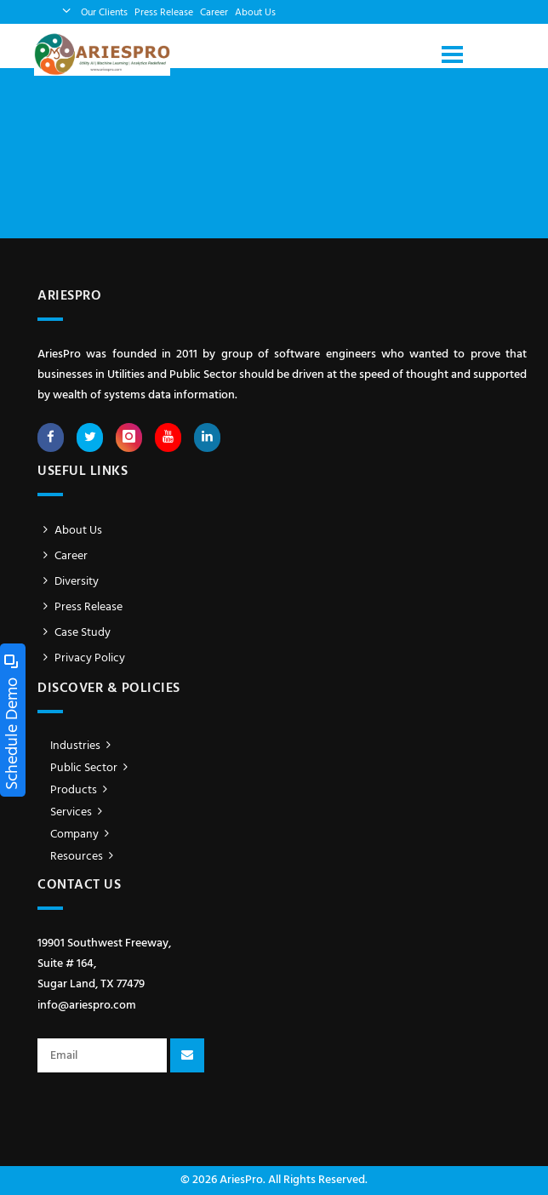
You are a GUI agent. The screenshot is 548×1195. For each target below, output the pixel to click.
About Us (255, 12)
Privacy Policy (81, 658)
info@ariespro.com (86, 1005)
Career (214, 12)
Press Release (163, 12)
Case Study (74, 633)
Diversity (68, 582)
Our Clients (104, 12)
